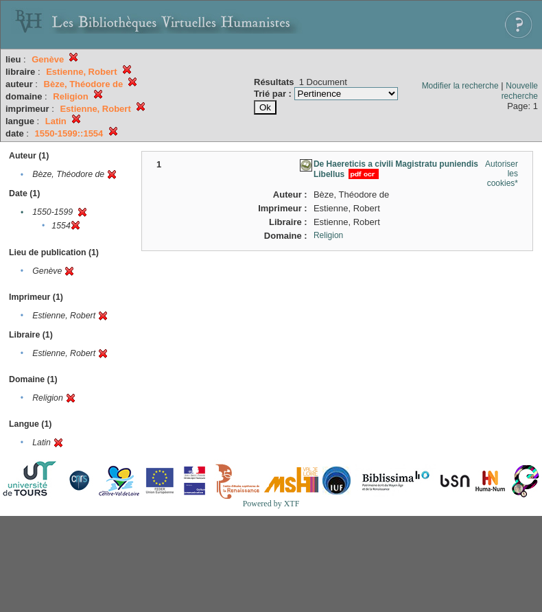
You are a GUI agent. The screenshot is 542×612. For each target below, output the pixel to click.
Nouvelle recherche (520, 91)
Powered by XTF (271, 503)
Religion (328, 235)
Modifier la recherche (460, 86)
